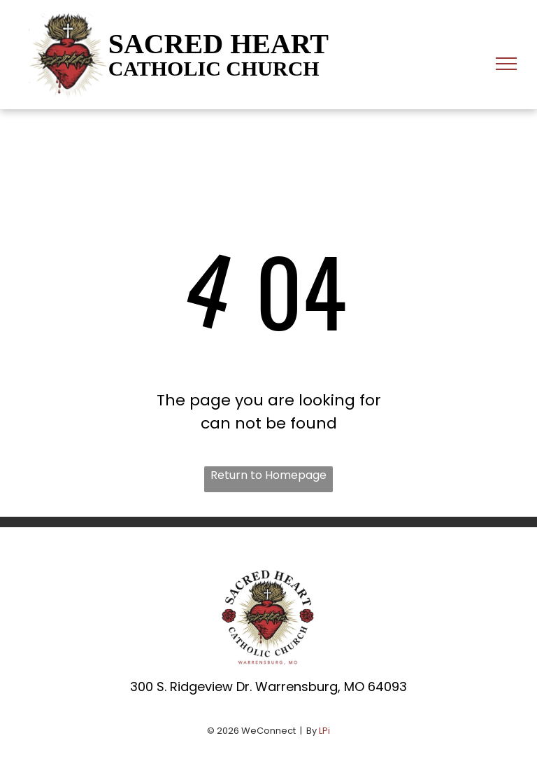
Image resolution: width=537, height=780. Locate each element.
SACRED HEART (218, 44)
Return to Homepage (268, 475)
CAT (129, 68)
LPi (324, 730)
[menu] (506, 64)
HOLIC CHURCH (235, 68)
